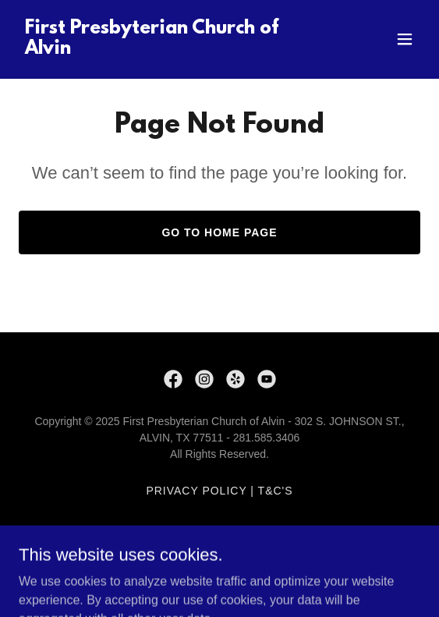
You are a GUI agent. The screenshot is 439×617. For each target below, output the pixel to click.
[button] (404, 39)
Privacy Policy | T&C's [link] (219, 490)
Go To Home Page (219, 232)
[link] (159, 49)
